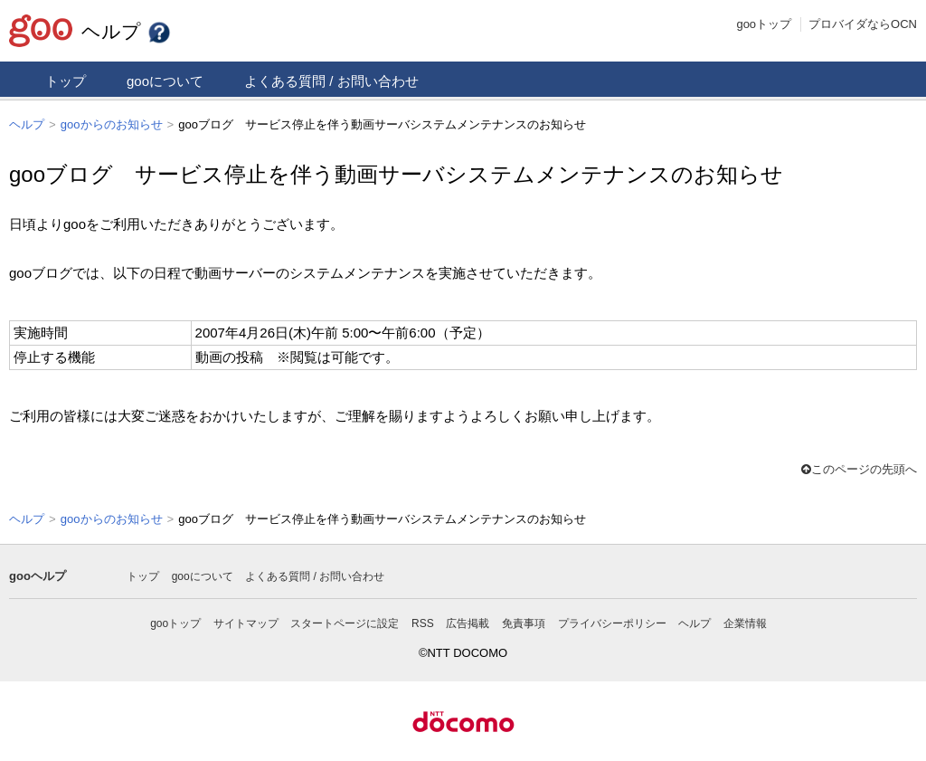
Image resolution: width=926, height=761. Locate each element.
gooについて (165, 81)
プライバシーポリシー (612, 621)
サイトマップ (246, 621)
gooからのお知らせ (112, 124)
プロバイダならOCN (862, 24)
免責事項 (523, 621)
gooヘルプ (37, 574)
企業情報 (745, 621)
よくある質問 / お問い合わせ (331, 81)
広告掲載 (467, 621)
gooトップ (763, 24)
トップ (65, 81)
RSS (422, 621)
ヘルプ (126, 31)
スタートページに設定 (344, 621)
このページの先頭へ (859, 468)
